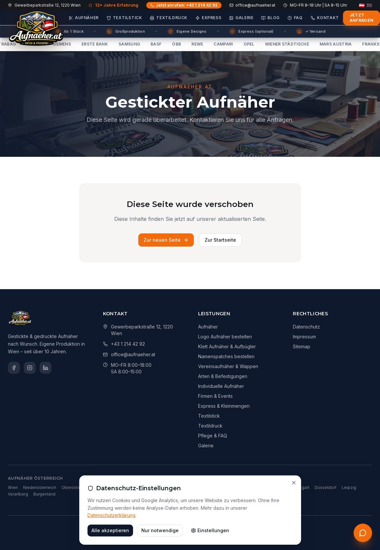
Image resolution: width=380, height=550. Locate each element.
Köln (261, 487)
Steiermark (107, 487)
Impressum (304, 336)
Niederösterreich (39, 487)
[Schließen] (294, 508)
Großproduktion (125, 31)
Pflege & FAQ (212, 435)
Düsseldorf (325, 487)
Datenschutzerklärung (111, 540)
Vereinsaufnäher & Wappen (228, 366)
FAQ (295, 17)
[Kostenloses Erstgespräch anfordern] (363, 533)
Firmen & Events (215, 396)
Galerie (241, 17)
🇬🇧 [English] (369, 5)
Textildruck (169, 17)
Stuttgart (301, 487)
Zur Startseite (220, 240)
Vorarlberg (18, 494)
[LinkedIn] (46, 368)
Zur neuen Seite (166, 240)
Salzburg (151, 487)
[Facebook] (14, 368)
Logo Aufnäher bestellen (225, 336)
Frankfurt (279, 487)
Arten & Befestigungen (222, 376)
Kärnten (130, 487)
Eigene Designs (187, 31)
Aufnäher (84, 17)
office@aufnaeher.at (252, 5)
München (219, 487)
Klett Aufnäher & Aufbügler (227, 346)
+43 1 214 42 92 (128, 344)
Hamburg (242, 487)
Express (208, 17)
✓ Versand (311, 31)
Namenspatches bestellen (226, 356)
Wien (13, 487)
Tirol (169, 487)
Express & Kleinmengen (224, 406)
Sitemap (301, 346)
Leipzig (349, 487)
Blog (270, 17)
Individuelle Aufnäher (221, 386)
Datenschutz (306, 326)
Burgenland (44, 494)
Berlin (199, 487)
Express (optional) (251, 31)
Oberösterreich (76, 487)
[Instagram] (30, 368)
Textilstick (124, 17)
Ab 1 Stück (69, 31)
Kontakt (325, 17)
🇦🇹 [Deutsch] (361, 5)
